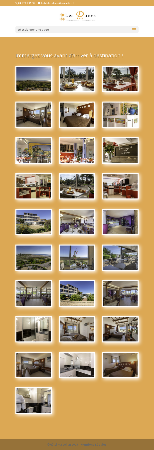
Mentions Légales (93, 444)
